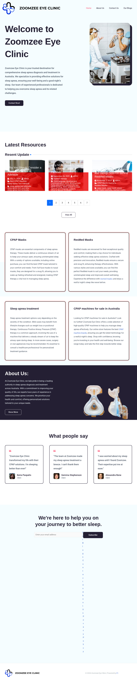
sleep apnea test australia (18, 189)
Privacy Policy (83, 632)
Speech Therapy (60, 179)
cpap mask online (114, 189)
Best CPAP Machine (18, 182)
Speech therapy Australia (61, 191)
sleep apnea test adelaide (20, 187)
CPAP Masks (19, 241)
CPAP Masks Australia (106, 184)
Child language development (65, 182)
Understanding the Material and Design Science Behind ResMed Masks (111, 174)
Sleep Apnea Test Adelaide (18, 184)
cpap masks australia (103, 191)
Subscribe (93, 528)
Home (92, 8)
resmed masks (119, 191)
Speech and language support (63, 189)
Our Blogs (128, 8)
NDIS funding (56, 188)
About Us (103, 8)
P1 (117, 673)
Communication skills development (65, 184)
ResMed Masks (101, 186)
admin (26, 179)
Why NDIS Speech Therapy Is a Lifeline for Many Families (67, 169)
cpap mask (101, 189)
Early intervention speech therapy (64, 186)
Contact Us (115, 8)
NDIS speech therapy (71, 188)
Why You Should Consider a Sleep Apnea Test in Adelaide (24, 172)
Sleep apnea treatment (26, 310)
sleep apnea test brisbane (18, 191)
